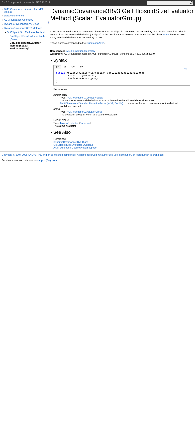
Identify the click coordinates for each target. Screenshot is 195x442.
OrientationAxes (95, 43)
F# (81, 67)
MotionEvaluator (69, 123)
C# (57, 67)
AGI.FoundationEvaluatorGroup (84, 111)
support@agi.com (47, 160)
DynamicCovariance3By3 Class (21, 23)
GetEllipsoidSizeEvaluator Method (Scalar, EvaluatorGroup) (25, 45)
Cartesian (85, 123)
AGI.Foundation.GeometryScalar (85, 97)
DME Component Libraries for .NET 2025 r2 (23, 10)
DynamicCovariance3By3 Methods (23, 28)
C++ (73, 67)
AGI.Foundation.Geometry (18, 19)
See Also (60, 132)
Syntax (58, 60)
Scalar (166, 34)
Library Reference (14, 15)
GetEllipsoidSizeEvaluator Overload (73, 144)
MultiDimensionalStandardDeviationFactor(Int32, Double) (91, 103)
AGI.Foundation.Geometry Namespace (75, 147)
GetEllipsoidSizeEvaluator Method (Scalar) (28, 38)
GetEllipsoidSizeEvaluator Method (26, 32)
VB (65, 67)
